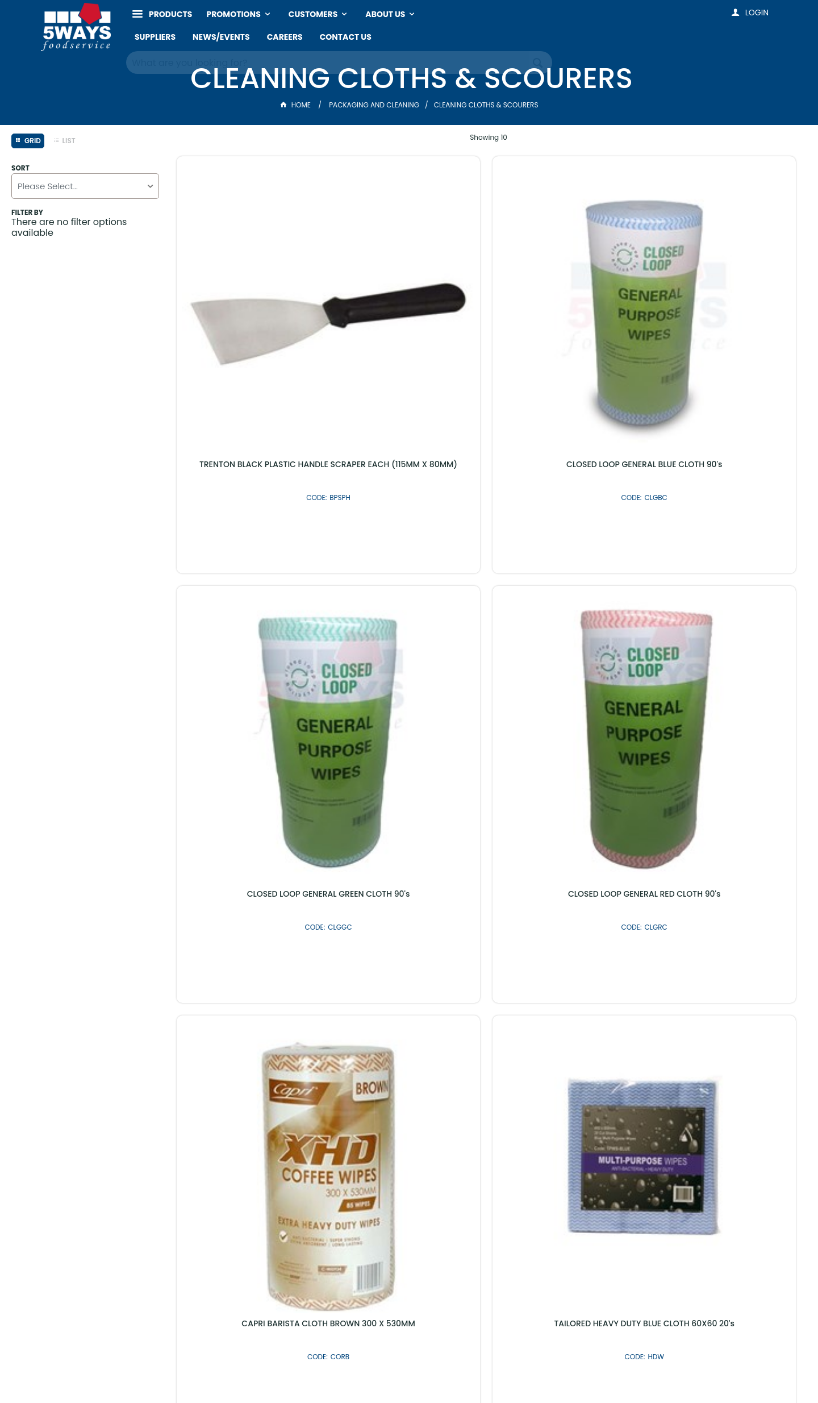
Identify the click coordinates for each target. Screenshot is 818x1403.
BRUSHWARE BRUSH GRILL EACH (568, 580)
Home (296, 105)
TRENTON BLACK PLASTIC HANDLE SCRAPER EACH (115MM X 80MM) (250, 312)
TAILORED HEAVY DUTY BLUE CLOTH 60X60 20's (409, 585)
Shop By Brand (470, 1110)
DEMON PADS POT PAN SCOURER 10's (727, 585)
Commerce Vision (448, 1371)
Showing (488, 137)
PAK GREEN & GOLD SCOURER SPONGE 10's (409, 857)
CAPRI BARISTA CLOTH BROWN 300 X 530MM (250, 585)
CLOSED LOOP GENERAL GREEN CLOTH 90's (568, 312)
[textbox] (328, 62)
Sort (20, 168)
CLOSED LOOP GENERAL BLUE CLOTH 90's (409, 312)
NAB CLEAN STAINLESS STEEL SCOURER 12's (249, 857)
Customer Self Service (361, 1371)
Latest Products (348, 1110)
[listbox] (85, 186)
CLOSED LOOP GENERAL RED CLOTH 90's (727, 312)
